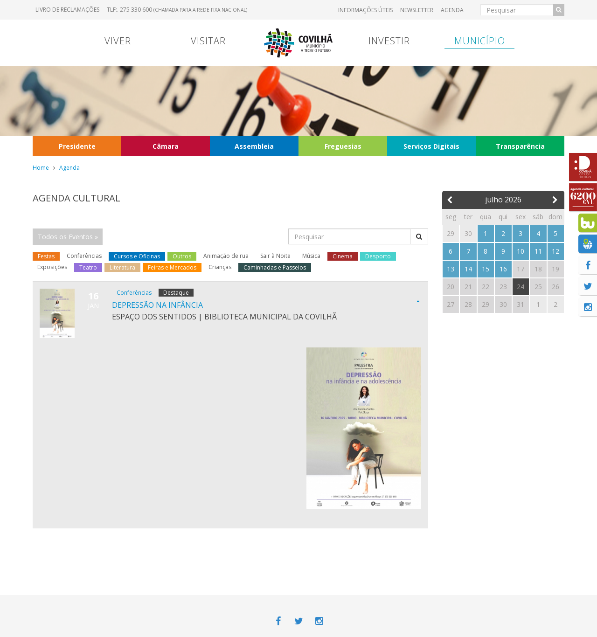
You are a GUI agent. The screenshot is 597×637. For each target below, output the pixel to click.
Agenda (452, 10)
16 (503, 268)
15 (485, 268)
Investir (389, 41)
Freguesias (343, 146)
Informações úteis (365, 10)
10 (520, 251)
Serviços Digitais (431, 146)
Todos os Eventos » (68, 236)
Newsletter (416, 10)
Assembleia (254, 146)
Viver (117, 41)
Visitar (208, 41)
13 (450, 268)
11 (538, 251)
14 (468, 268)
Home (41, 168)
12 (555, 251)
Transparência (520, 146)
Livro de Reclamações (67, 10)
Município (479, 41)
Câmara (166, 146)
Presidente (77, 146)
